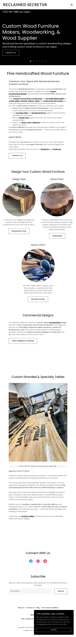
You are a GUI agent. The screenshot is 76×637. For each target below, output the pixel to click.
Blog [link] (38, 608)
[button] (72, 5)
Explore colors (38, 299)
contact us (11, 53)
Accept (54, 630)
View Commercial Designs (23, 341)
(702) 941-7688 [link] (10, 11)
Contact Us (17, 156)
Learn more (57, 236)
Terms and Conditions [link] (49, 608)
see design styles (19, 231)
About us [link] (21, 608)
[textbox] (30, 591)
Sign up (61, 591)
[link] (25, 5)
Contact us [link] (30, 608)
